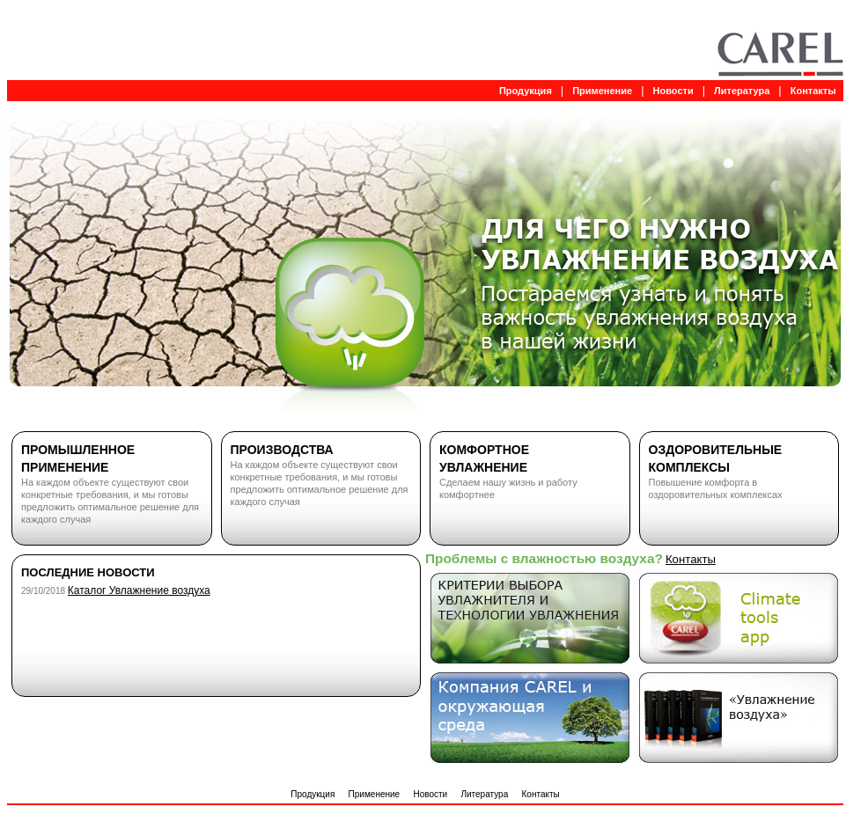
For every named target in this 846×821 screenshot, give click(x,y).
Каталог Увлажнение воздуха (139, 590)
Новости (673, 90)
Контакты (813, 90)
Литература (741, 90)
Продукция (525, 90)
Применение (602, 90)
